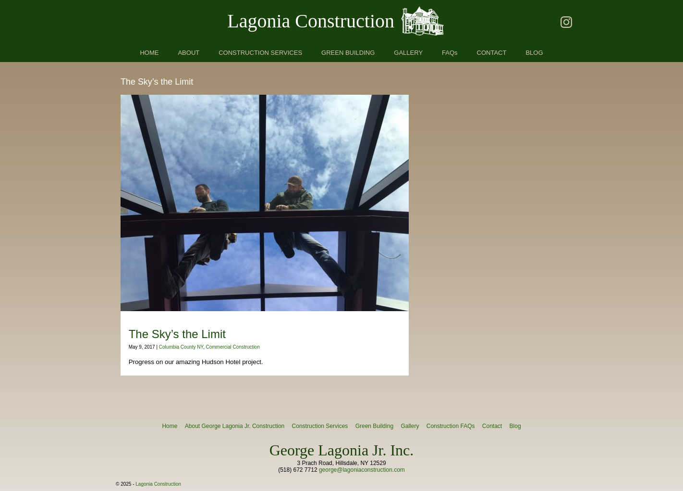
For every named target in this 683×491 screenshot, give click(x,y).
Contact (492, 426)
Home (169, 426)
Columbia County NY (181, 347)
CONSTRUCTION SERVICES (260, 52)
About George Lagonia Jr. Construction (234, 426)
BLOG (534, 52)
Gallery (410, 426)
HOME (149, 52)
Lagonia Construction (310, 21)
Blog (515, 426)
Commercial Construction (232, 347)
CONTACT (492, 52)
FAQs (450, 52)
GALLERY (408, 52)
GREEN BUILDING (348, 52)
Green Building (374, 426)
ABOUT (188, 52)
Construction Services (320, 426)
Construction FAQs (451, 426)
